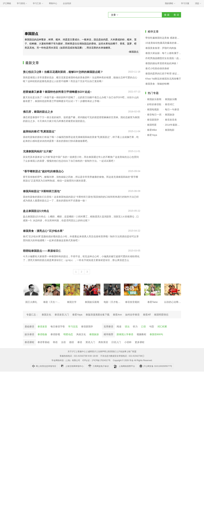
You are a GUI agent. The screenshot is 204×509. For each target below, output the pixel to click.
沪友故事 (122, 351)
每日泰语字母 (57, 326)
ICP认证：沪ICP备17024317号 (96, 360)
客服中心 (82, 351)
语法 (127, 326)
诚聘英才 (92, 351)
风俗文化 (81, 334)
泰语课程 (29, 342)
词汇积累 (162, 326)
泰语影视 (55, 334)
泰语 (79, 342)
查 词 (176, 14)
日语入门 (116, 342)
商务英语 (103, 342)
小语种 (127, 342)
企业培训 (67, 3)
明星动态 (68, 334)
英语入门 (90, 342)
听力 (135, 326)
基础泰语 (29, 326)
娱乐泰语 (29, 334)
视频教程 (141, 334)
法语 (63, 342)
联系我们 (112, 351)
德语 (71, 342)
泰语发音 (42, 326)
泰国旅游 (94, 334)
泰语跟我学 (87, 326)
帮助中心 (53, 3)
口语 (143, 326)
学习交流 (73, 326)
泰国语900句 (156, 334)
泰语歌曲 (42, 334)
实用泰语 (108, 326)
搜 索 (166, 14)
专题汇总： (32, 314)
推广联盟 (132, 351)
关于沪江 (72, 351)
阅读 (119, 326)
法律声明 (102, 351)
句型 (151, 326)
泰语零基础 (43, 342)
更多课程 (139, 342)
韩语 (55, 342)
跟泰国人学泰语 (125, 334)
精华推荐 (108, 334)
